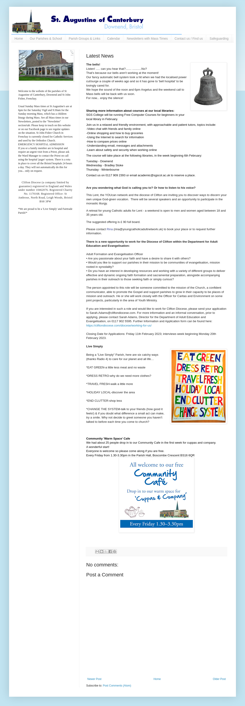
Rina (110, 229)
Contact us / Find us (189, 38)
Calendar (113, 38)
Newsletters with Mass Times (147, 38)
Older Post (219, 679)
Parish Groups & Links (84, 38)
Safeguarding (219, 38)
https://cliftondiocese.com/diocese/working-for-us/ (119, 325)
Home (19, 38)
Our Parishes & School (46, 38)
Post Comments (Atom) (117, 685)
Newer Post (94, 679)
